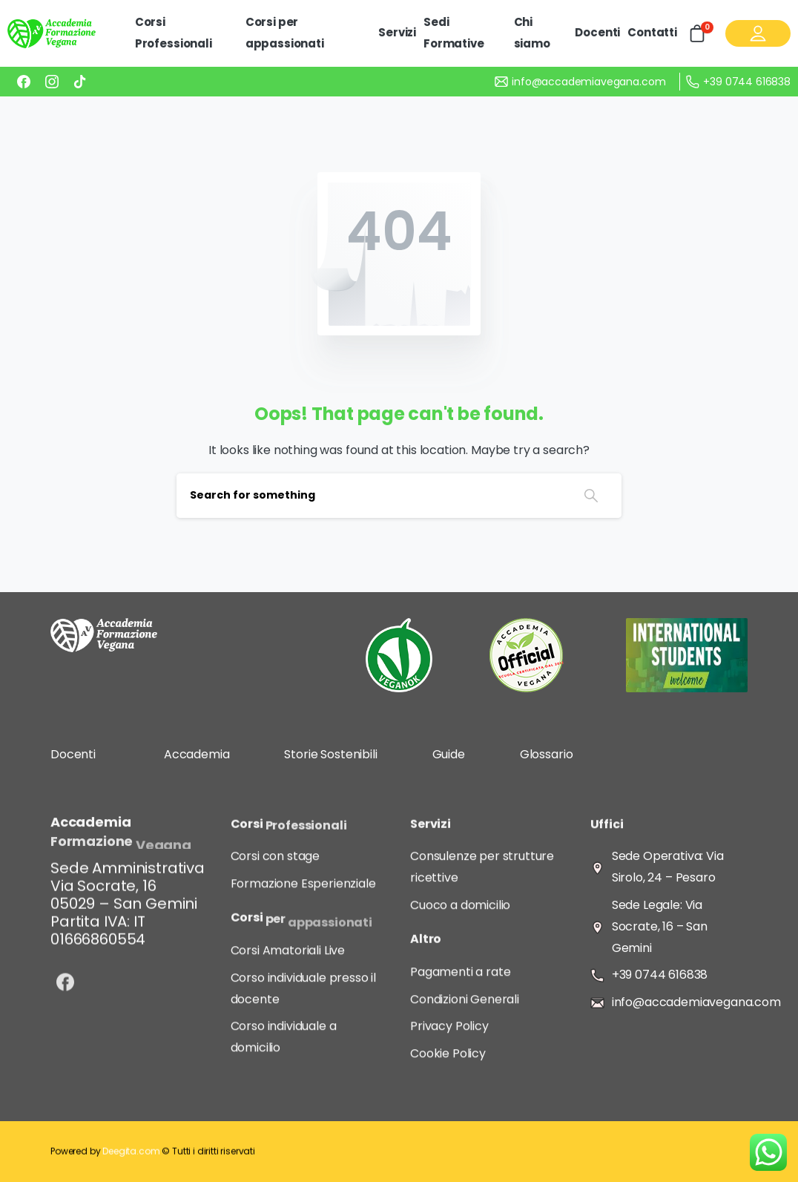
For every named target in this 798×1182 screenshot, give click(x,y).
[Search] (369, 495)
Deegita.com (130, 1157)
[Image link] (103, 635)
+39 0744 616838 (738, 81)
